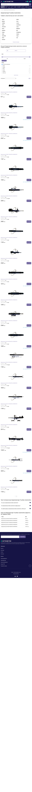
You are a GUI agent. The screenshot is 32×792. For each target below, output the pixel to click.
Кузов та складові (26, 7)
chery (3, 24)
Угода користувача (16, 573)
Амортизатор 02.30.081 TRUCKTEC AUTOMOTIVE (9, 154)
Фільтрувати (4, 60)
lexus (17, 26)
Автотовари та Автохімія (30, 7)
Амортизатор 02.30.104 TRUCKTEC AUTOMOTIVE (9, 258)
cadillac (3, 23)
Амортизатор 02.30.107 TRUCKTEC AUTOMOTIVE (9, 320)
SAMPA (16, 67)
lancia (17, 23)
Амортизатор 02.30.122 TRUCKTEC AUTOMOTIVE (9, 383)
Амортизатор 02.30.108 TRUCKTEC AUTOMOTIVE (9, 341)
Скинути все (16, 75)
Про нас (2, 548)
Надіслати (22, 536)
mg (17, 30)
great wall (4, 35)
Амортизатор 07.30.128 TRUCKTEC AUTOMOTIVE (9, 487)
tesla (17, 35)
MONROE (16, 71)
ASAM (16, 65)
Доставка (2, 550)
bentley (3, 21)
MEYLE (16, 68)
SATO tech (16, 72)
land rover (18, 24)
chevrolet (4, 26)
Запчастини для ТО (2, 7)
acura (3, 19)
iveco (17, 21)
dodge (3, 32)
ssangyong (18, 32)
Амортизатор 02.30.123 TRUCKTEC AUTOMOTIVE (9, 403)
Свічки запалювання (4, 562)
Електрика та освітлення (23, 7)
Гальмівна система (6, 7)
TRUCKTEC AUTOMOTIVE (6, 64)
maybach (18, 28)
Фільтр (12, 50)
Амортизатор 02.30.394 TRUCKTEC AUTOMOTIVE (9, 466)
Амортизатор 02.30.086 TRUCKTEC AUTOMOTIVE (9, 175)
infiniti (17, 19)
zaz (17, 37)
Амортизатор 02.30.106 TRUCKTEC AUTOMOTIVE (9, 299)
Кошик (29, 1)
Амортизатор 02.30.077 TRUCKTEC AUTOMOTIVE (9, 133)
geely (3, 34)
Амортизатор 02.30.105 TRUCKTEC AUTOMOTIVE (9, 279)
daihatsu (3, 30)
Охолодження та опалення (19, 7)
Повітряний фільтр (4, 558)
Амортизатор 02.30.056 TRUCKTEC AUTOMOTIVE (9, 92)
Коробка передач (15, 7)
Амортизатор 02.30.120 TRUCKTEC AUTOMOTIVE (9, 362)
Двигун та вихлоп (9, 7)
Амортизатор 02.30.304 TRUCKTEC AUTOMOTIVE (9, 424)
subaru (17, 34)
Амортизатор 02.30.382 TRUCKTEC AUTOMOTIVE (9, 445)
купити (29, 96)
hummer (3, 39)
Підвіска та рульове (12, 7)
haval (3, 37)
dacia (3, 28)
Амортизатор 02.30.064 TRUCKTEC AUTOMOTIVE (9, 112)
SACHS (16, 70)
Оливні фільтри (3, 560)
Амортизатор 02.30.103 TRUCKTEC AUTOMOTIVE (9, 237)
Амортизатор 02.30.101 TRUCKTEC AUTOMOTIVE (9, 216)
